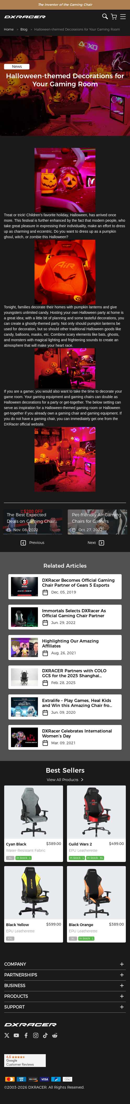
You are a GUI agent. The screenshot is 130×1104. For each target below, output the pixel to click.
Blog (23, 29)
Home (9, 29)
